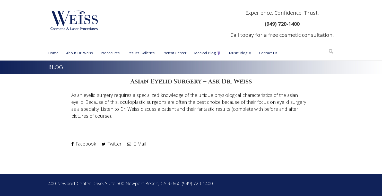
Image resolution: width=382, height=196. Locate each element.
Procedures (110, 52)
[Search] (331, 51)
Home (53, 52)
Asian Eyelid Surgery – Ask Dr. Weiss (191, 82)
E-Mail (136, 144)
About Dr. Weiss (79, 52)
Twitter (111, 144)
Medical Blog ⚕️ (207, 52)
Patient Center (174, 52)
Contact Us (268, 52)
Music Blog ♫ (240, 52)
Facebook (83, 144)
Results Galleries (141, 52)
